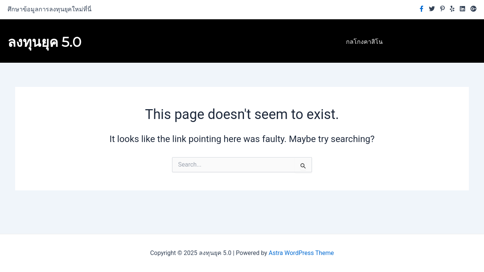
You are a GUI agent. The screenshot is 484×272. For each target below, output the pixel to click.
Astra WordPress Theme (301, 253)
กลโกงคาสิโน (364, 41)
